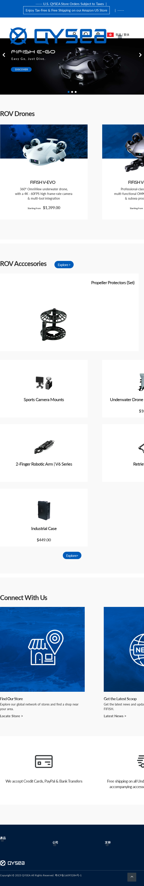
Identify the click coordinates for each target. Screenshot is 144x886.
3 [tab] (76, 92)
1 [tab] (68, 92)
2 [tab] (72, 92)
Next (140, 54)
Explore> (72, 555)
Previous (4, 54)
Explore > (64, 264)
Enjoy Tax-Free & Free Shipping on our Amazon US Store (66, 10)
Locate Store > (11, 715)
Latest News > (115, 715)
